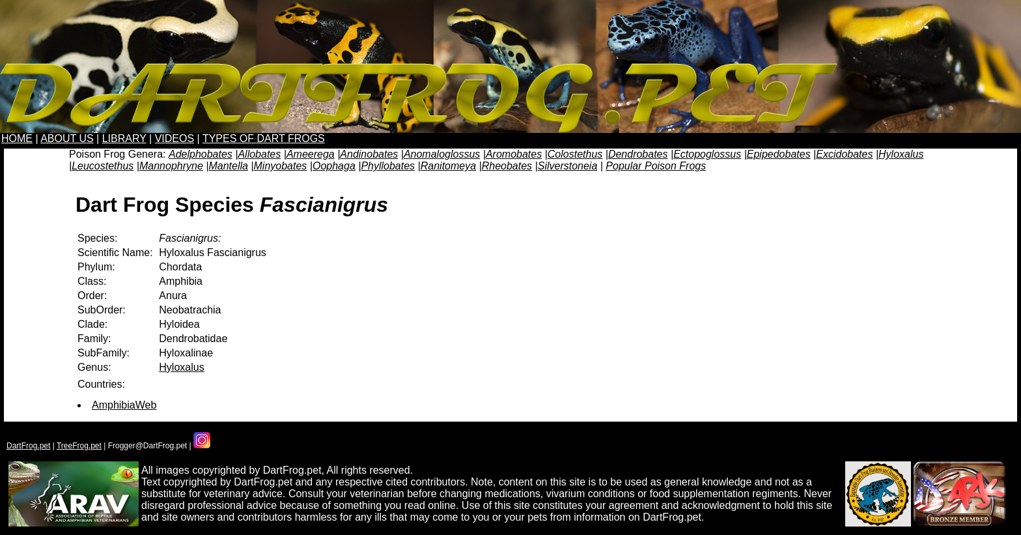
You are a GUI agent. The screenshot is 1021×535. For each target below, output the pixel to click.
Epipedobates (779, 154)
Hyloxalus (900, 154)
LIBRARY (124, 138)
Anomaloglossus (442, 154)
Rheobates (507, 165)
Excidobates (844, 154)
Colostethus (575, 154)
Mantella (227, 165)
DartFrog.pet (28, 445)
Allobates (259, 154)
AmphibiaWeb (124, 405)
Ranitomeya (448, 165)
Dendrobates (638, 154)
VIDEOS (174, 138)
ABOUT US (67, 138)
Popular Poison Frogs (656, 165)
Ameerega (311, 154)
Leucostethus (102, 165)
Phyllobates (388, 165)
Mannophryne (171, 165)
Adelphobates (200, 154)
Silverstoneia (568, 165)
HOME (17, 138)
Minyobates (280, 165)
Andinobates (369, 154)
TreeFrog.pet (79, 445)
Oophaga (334, 165)
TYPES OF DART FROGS (264, 138)
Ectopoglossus (707, 154)
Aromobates (514, 154)
